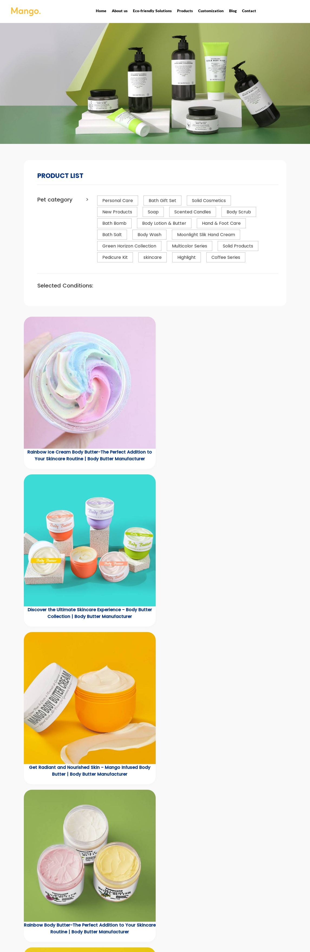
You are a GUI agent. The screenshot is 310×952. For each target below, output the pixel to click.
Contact (249, 10)
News (199, 881)
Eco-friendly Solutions (152, 10)
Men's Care (110, 902)
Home (101, 10)
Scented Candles (116, 916)
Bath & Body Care (117, 895)
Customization (211, 10)
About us (120, 10)
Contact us (205, 888)
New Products (113, 881)
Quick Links (209, 870)
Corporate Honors (164, 889)
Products (185, 10)
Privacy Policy (159, 903)
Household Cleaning (119, 923)
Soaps (105, 909)
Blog (233, 10)
